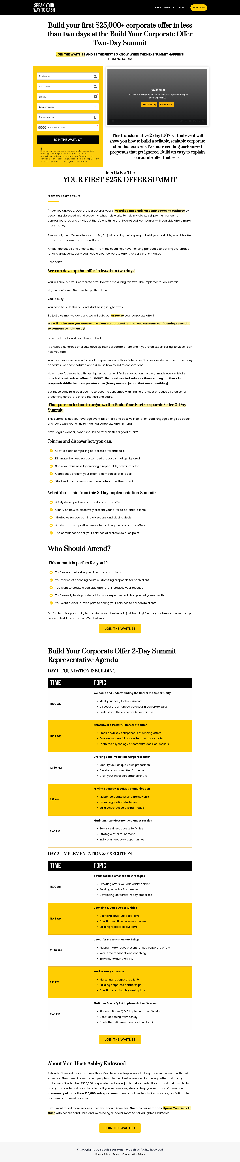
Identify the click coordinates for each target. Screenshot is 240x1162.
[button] (68, 106)
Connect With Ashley (133, 1154)
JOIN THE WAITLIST (68, 139)
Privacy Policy (102, 1154)
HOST (182, 7)
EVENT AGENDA (164, 7)
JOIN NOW (199, 7)
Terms (116, 1154)
